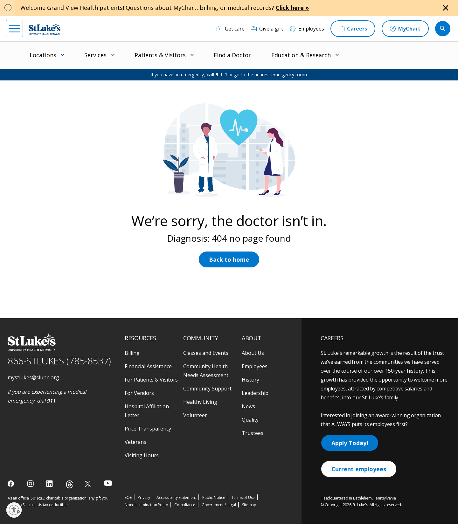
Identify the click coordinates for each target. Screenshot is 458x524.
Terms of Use (243, 497)
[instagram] (31, 483)
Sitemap (249, 504)
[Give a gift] (267, 28)
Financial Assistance (148, 366)
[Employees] (306, 28)
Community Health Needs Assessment (205, 371)
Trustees (252, 433)
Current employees (358, 469)
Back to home (229, 259)
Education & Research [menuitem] (301, 55)
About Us (253, 352)
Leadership (255, 393)
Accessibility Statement (176, 497)
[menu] (14, 28)
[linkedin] (50, 483)
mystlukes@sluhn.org (33, 377)
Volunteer (195, 415)
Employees (254, 366)
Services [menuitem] (95, 55)
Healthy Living (200, 401)
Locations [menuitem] (43, 55)
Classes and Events (205, 352)
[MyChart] (405, 28)
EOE (128, 497)
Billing (132, 352)
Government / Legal (219, 504)
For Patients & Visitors (151, 379)
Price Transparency (148, 428)
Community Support (207, 388)
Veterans (135, 441)
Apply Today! (349, 443)
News (248, 406)
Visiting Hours (142, 455)
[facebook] (12, 483)
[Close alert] (445, 8)
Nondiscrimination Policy (146, 504)
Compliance (184, 504)
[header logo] (44, 28)
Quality (250, 419)
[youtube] (108, 483)
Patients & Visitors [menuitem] (160, 55)
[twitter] (89, 483)
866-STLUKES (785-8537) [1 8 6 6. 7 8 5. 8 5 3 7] (59, 360)
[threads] (69, 484)
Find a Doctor (232, 55)
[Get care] (231, 28)
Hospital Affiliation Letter (147, 411)
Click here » (292, 7)
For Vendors (139, 393)
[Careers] (353, 28)
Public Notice (213, 497)
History (250, 379)
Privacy (144, 497)
